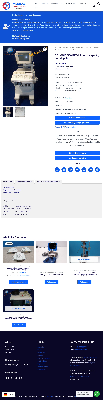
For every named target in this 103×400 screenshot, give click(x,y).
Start (56, 47)
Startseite (40, 347)
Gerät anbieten (42, 361)
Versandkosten (25, 275)
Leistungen (54, 3)
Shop (36, 8)
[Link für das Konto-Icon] (94, 6)
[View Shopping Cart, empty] (99, 5)
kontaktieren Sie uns (90, 357)
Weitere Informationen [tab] (24, 181)
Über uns (45, 3)
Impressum (41, 364)
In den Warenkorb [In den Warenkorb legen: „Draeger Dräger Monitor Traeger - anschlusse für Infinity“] (19, 282)
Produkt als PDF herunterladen (65, 127)
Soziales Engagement (68, 3)
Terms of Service (42, 367)
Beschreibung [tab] (7, 181)
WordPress (50, 396)
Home (37, 3)
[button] (85, 3)
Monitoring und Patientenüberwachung (77, 47)
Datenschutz (41, 369)
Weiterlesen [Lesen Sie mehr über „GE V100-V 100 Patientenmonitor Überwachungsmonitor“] (51, 282)
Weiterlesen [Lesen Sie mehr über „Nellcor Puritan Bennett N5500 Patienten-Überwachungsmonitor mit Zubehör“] (84, 282)
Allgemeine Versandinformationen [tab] (48, 181)
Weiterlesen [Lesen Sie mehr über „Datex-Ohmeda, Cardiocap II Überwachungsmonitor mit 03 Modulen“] (18, 325)
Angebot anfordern (43, 358)
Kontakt (82, 3)
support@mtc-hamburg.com (79, 376)
